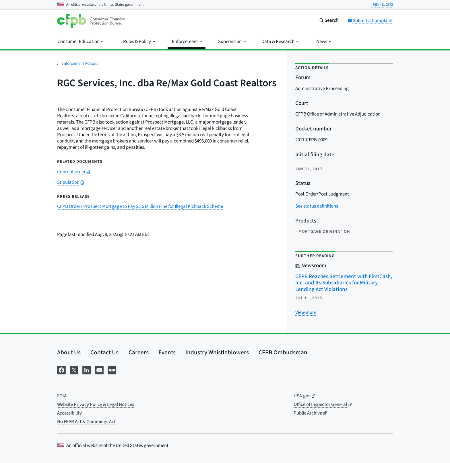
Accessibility (69, 413)
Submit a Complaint (370, 20)
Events (167, 352)
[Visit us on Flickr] (112, 369)
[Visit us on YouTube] (99, 369)
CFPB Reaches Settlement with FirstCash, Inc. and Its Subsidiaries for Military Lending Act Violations (343, 283)
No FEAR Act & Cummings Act (86, 421)
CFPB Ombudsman (283, 352)
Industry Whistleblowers (217, 352)
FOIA (62, 395)
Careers (139, 352)
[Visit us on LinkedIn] (86, 369)
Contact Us (104, 352)
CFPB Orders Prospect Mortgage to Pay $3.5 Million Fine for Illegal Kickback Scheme (140, 206)
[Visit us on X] (74, 369)
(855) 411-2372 (382, 4)
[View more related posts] (305, 312)
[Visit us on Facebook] (61, 369)
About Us (69, 352)
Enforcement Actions (79, 63)
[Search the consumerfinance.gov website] (329, 20)
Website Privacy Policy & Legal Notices (95, 404)
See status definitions (316, 206)
